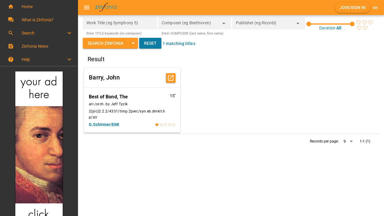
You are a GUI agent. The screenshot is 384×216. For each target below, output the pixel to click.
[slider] (330, 24)
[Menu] (87, 7)
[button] (39, 6)
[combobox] (190, 25)
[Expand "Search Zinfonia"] (133, 43)
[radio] (358, 22)
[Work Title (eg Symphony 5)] (119, 23)
